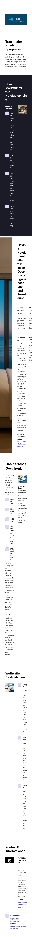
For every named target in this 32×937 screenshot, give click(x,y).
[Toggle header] (29, 3)
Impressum (14, 919)
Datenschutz (15, 921)
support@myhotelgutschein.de (21, 444)
